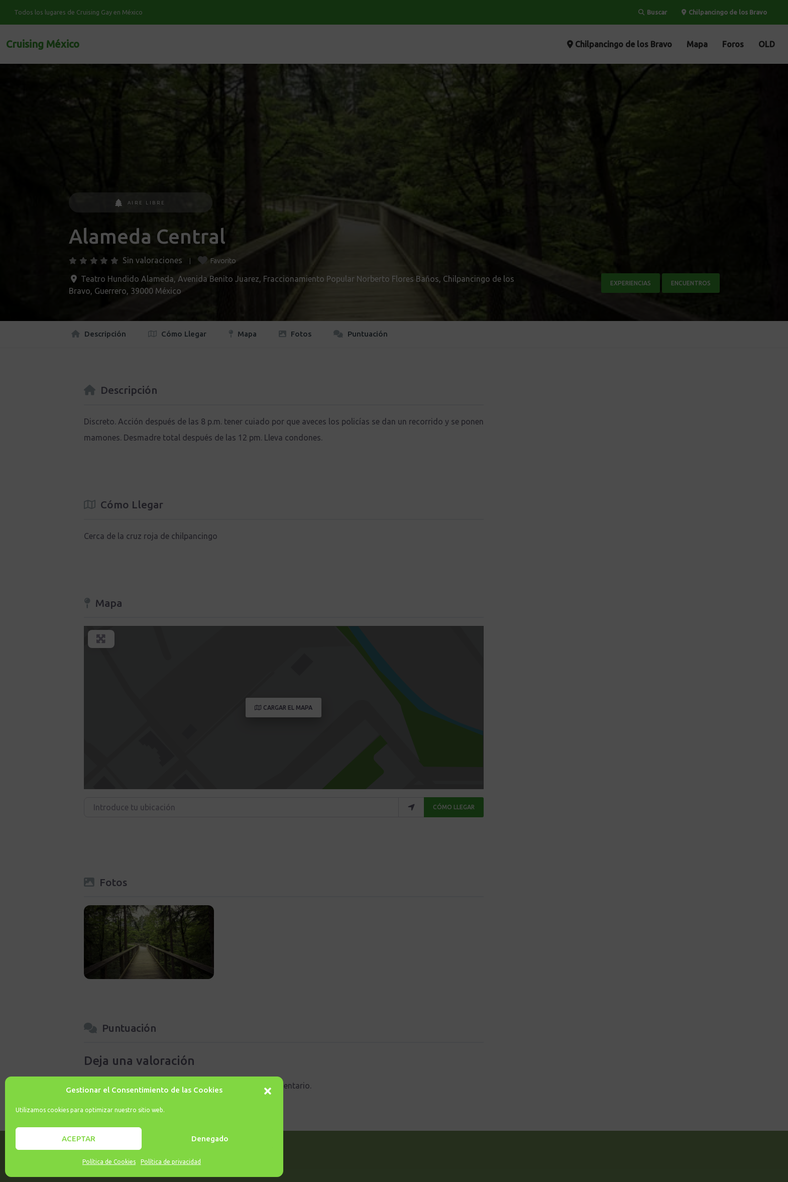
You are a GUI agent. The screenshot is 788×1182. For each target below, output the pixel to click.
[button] (268, 1090)
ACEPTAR (78, 1138)
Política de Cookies (109, 1161)
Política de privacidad (171, 1161)
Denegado (210, 1138)
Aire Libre (140, 202)
